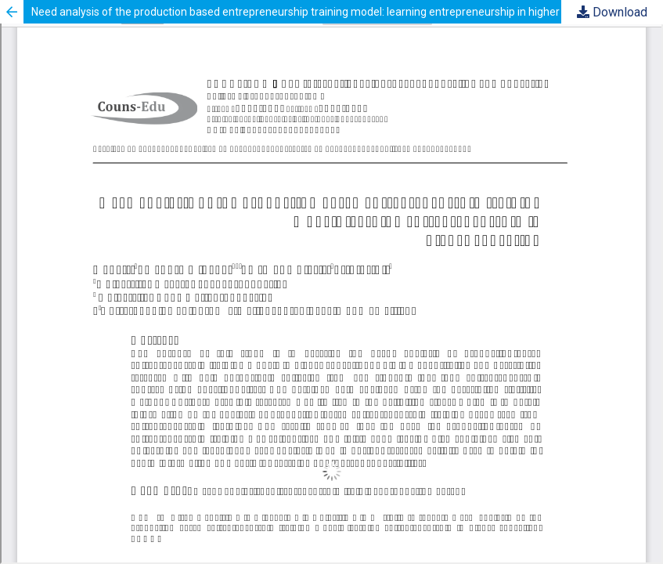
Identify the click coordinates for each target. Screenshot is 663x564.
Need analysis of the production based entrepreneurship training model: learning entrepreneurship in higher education (321, 11)
